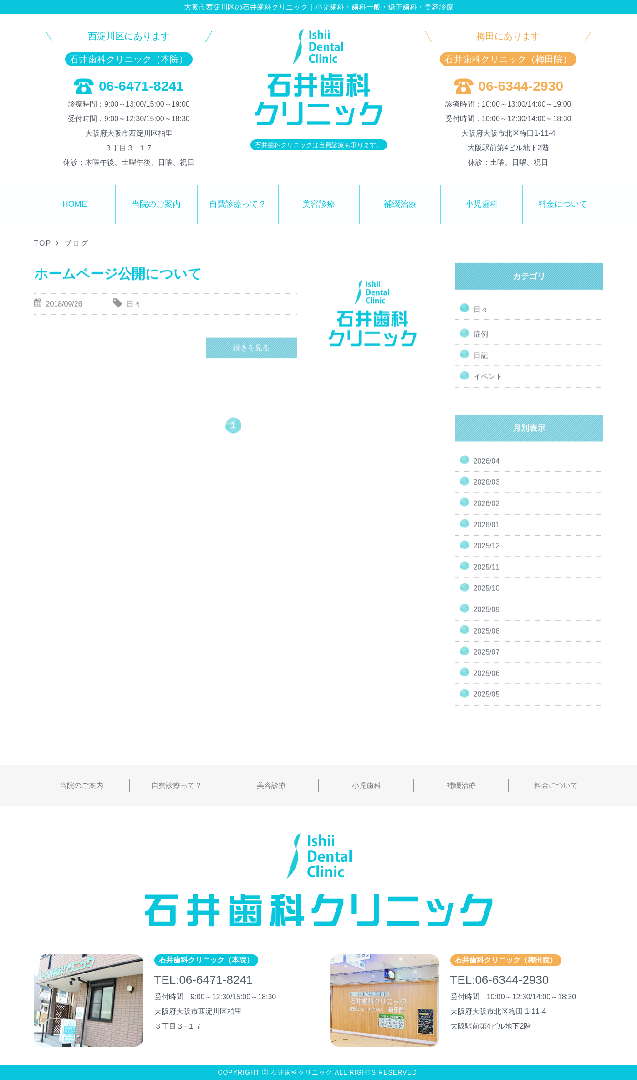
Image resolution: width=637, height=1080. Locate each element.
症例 (481, 342)
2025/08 (487, 638)
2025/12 (487, 554)
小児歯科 (481, 204)
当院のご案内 (156, 204)
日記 (481, 363)
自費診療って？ (237, 204)
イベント (488, 384)
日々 (481, 310)
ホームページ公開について (118, 276)
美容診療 (318, 204)
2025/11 (487, 574)
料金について (562, 204)
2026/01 (487, 532)
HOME (74, 204)
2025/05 (487, 702)
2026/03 (487, 490)
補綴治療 (400, 204)
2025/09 (487, 617)
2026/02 (487, 511)
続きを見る (251, 357)
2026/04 (487, 468)
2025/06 (487, 681)
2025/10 (487, 596)
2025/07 (487, 660)
